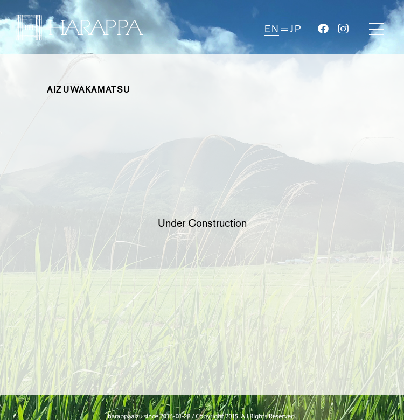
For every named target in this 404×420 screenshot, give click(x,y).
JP (295, 29)
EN (271, 29)
